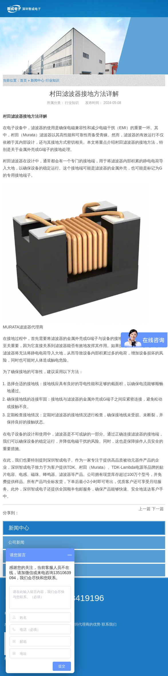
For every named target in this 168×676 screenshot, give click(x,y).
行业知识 (52, 80)
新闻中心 (37, 80)
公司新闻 (16, 542)
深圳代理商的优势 (85, 624)
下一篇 (158, 508)
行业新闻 (16, 556)
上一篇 (145, 508)
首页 (23, 80)
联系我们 (109, 624)
